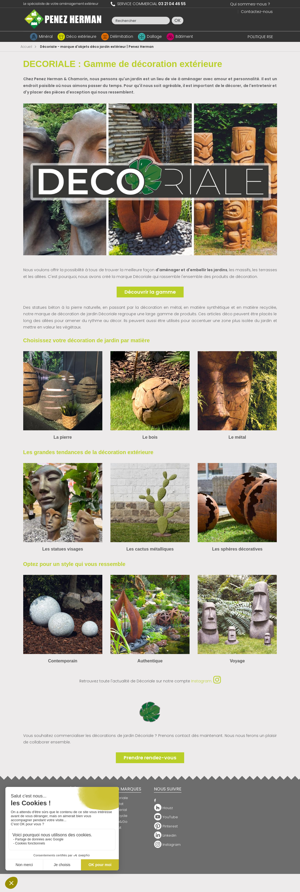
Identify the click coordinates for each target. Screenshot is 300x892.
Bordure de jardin (126, 844)
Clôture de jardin (125, 850)
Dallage (154, 36)
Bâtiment (184, 36)
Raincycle (118, 815)
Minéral (46, 36)
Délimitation (121, 36)
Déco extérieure (81, 36)
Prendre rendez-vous (150, 757)
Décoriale (119, 797)
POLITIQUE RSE (260, 36)
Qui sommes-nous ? (250, 4)
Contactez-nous (257, 12)
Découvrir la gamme (150, 292)
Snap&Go (118, 821)
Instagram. (206, 681)
